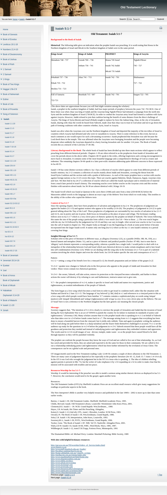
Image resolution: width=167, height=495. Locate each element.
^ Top (160, 475)
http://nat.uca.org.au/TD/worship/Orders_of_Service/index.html (78, 445)
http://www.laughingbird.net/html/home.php (69, 457)
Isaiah (22, 19)
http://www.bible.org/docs (62, 461)
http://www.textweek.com (62, 466)
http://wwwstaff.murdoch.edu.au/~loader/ (68, 449)
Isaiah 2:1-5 (69, 475)
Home (15, 19)
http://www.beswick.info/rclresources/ (67, 468)
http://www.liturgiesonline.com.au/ (65, 459)
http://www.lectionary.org (62, 464)
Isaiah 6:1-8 (66, 477)
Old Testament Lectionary (83, 8)
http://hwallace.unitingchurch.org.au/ (66, 451)
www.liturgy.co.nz (58, 447)
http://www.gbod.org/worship (63, 462)
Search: (123, 19)
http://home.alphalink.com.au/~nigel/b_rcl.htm (71, 453)
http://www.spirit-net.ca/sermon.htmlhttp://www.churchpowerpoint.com (66, 471)
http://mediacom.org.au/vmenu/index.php (68, 455)
